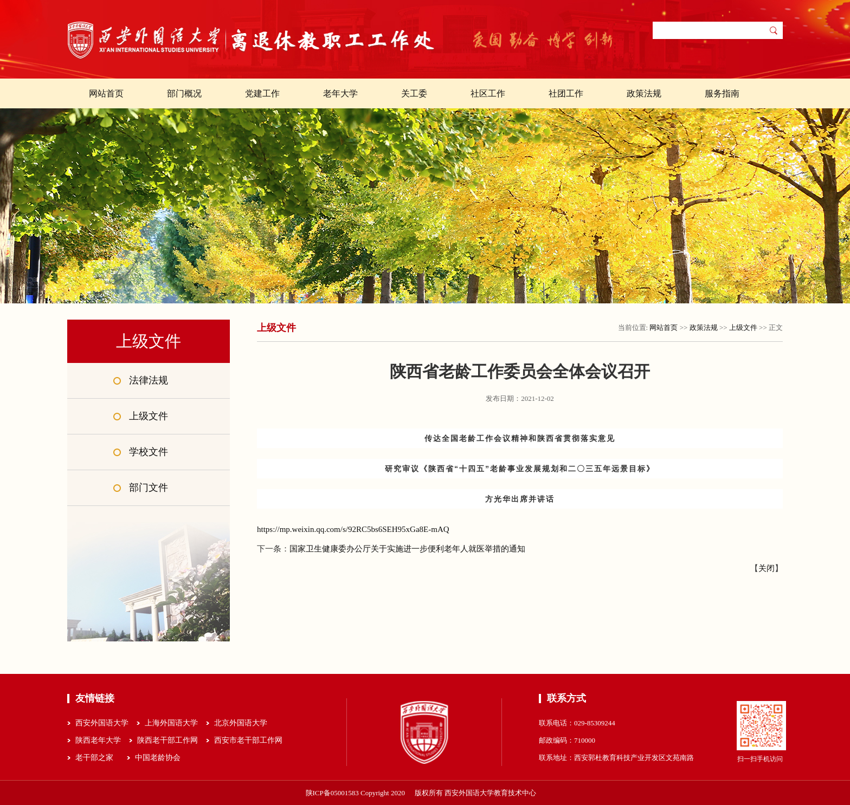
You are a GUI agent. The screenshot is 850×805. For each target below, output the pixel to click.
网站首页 (106, 93)
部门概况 (184, 93)
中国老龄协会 (158, 758)
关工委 (414, 93)
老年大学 (340, 93)
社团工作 (566, 93)
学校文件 (148, 451)
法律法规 (148, 380)
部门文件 (148, 487)
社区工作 (488, 93)
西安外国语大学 (101, 723)
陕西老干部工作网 (167, 740)
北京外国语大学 (240, 723)
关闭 (766, 568)
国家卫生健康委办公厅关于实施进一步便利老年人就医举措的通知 (407, 548)
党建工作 (262, 93)
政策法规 (644, 93)
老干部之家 (94, 758)
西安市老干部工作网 (248, 740)
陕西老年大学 (98, 740)
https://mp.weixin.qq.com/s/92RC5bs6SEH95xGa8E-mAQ (353, 529)
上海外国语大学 (171, 723)
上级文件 (148, 416)
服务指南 (722, 93)
